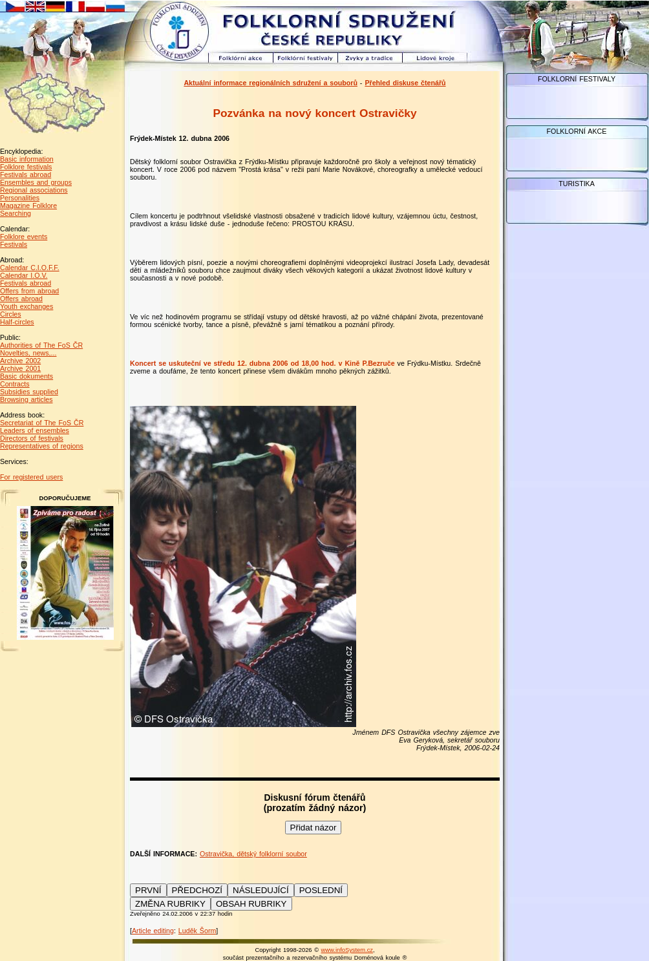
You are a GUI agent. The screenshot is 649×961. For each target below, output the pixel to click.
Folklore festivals (26, 167)
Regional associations (34, 190)
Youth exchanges (26, 306)
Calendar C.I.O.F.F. (29, 267)
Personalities (19, 198)
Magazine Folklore (28, 205)
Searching (15, 213)
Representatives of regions (41, 446)
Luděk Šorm (197, 931)
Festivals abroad (25, 174)
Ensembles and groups (36, 182)
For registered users (31, 477)
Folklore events (23, 236)
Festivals (13, 244)
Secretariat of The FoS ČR (41, 423)
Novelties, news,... (28, 353)
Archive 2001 (20, 368)
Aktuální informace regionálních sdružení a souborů (270, 83)
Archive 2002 (20, 360)
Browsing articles (26, 399)
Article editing (153, 931)
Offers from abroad (29, 291)
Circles (10, 314)
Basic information (27, 159)
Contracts (15, 384)
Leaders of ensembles (34, 430)
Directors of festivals (31, 438)
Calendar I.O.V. (23, 275)
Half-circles (17, 322)
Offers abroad (21, 298)
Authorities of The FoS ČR (41, 345)
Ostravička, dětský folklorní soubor (253, 854)
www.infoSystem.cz (347, 950)
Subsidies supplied (29, 392)
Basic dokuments (26, 376)
